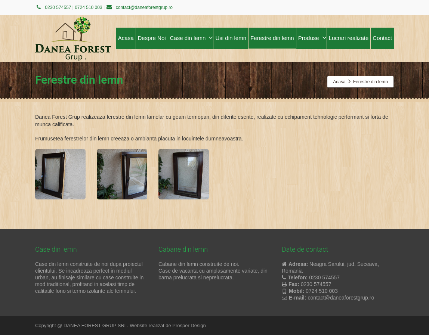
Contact (382, 38)
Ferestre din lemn (272, 38)
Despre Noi (152, 38)
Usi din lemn (230, 38)
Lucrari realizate (349, 38)
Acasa (126, 38)
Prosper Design (189, 325)
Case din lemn (191, 37)
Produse (312, 37)
